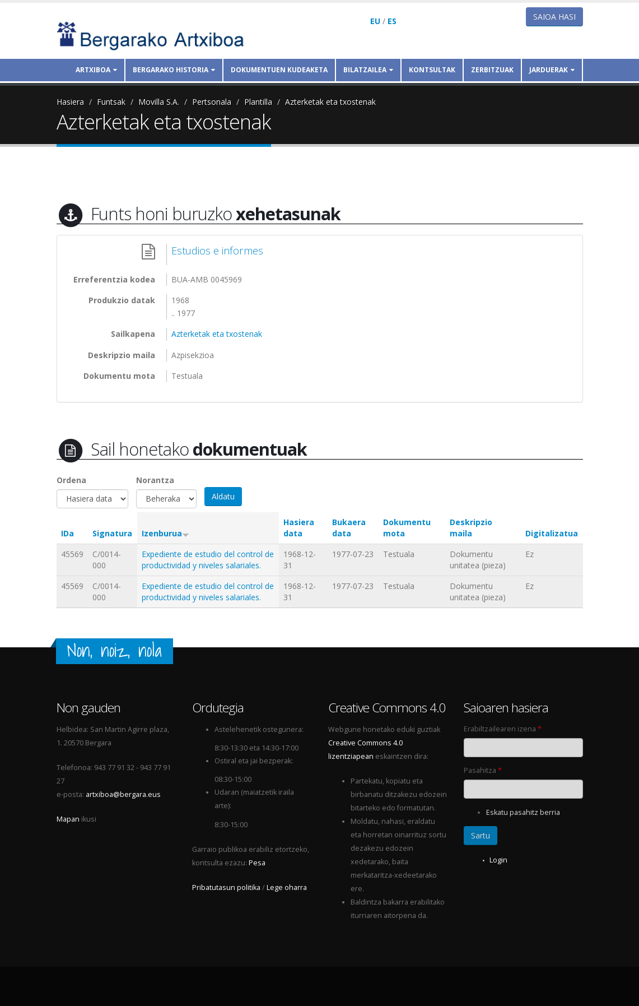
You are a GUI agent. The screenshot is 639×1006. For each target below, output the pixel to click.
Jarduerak (552, 70)
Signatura (112, 533)
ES (392, 21)
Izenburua (165, 533)
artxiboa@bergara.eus (123, 794)
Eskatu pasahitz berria (523, 812)
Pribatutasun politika (226, 887)
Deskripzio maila (471, 528)
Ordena (71, 480)
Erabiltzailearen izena (503, 729)
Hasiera (70, 101)
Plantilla (258, 101)
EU (375, 21)
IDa (67, 533)
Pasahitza (483, 770)
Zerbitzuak (492, 70)
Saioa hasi (554, 16)
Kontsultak (432, 70)
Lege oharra (287, 887)
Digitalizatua (551, 533)
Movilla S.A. (158, 101)
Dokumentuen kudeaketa (279, 70)
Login (498, 860)
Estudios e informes (217, 250)
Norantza (155, 480)
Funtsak (111, 101)
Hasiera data (298, 528)
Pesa (257, 863)
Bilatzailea (368, 70)
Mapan (68, 819)
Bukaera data (349, 528)
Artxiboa (96, 70)
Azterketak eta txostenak (330, 101)
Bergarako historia (174, 70)
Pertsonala (211, 101)
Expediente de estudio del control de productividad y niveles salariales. (208, 560)
